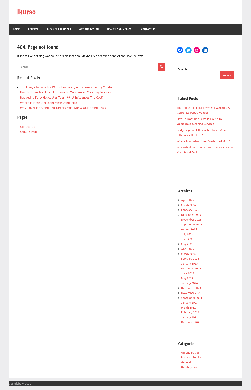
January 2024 (189, 283)
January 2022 (189, 317)
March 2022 (188, 307)
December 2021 (191, 322)
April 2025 (187, 248)
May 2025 (187, 244)
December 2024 (191, 268)
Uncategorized (190, 367)
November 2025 (191, 219)
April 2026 (187, 200)
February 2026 (190, 209)
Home (16, 29)
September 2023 (191, 297)
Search (182, 68)
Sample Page (29, 131)
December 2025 (191, 214)
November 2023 (191, 292)
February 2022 (190, 312)
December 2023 (191, 287)
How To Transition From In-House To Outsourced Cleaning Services (65, 92)
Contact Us (148, 29)
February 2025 (190, 258)
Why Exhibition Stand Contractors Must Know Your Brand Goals (63, 107)
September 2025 (191, 224)
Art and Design (89, 29)
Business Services (59, 29)
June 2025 (187, 239)
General (33, 29)
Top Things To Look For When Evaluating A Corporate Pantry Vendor (66, 87)
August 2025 (189, 229)
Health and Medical (120, 29)
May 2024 (187, 278)
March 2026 (188, 204)
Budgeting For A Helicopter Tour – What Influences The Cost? (62, 97)
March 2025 (188, 253)
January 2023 (189, 302)
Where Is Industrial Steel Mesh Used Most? (49, 102)
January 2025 (189, 263)
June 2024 (187, 273)
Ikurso (26, 12)
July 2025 (187, 234)
